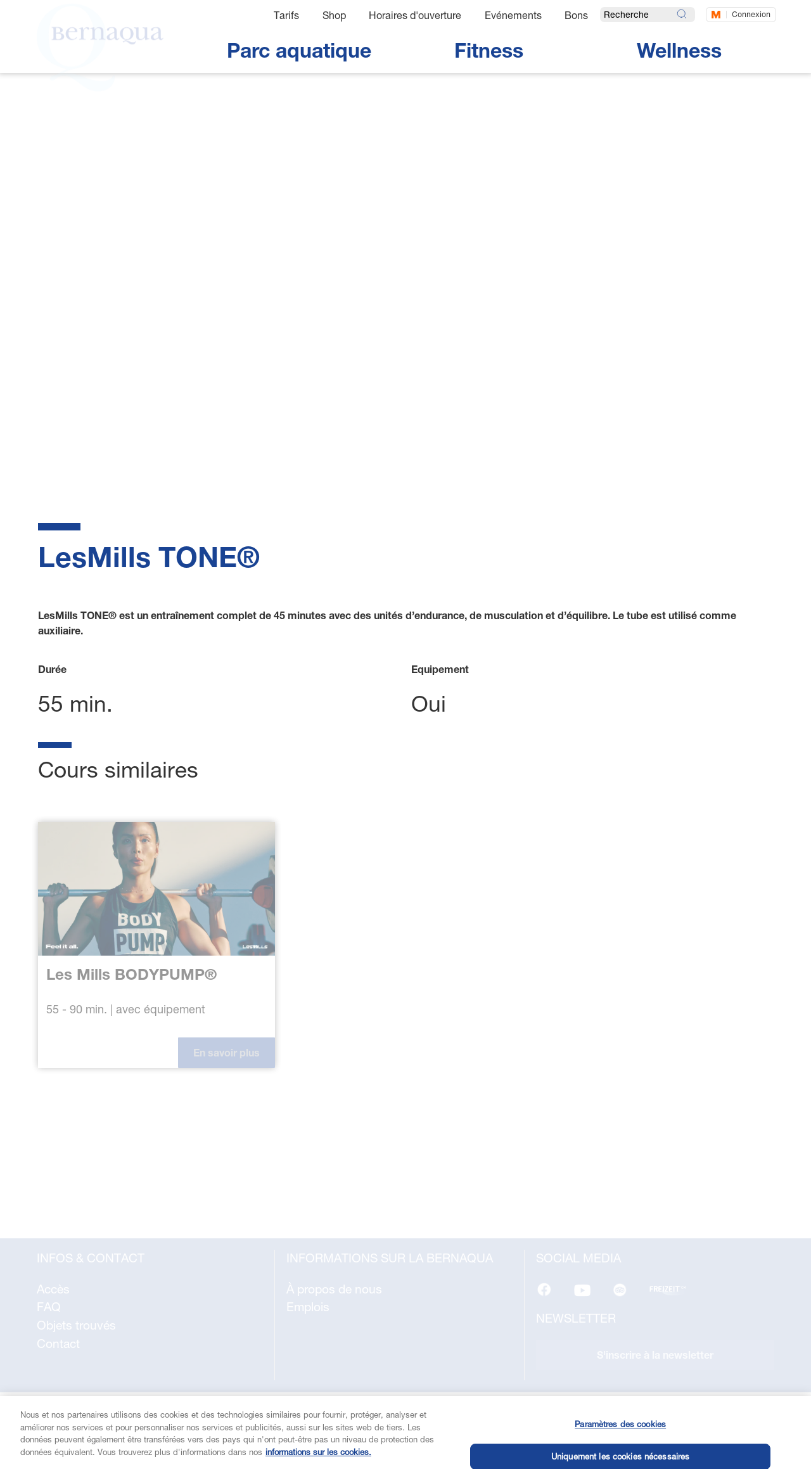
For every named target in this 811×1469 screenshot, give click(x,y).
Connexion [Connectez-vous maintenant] (751, 14)
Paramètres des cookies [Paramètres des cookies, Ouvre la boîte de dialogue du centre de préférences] (620, 1437)
